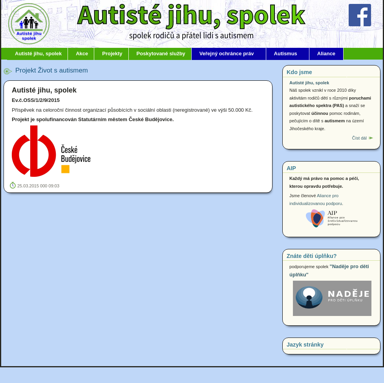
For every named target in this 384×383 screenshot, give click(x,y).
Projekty (112, 53)
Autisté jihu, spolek (38, 53)
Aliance (326, 53)
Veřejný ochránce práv (226, 53)
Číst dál (359, 138)
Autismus (285, 53)
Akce (82, 53)
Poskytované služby (161, 53)
